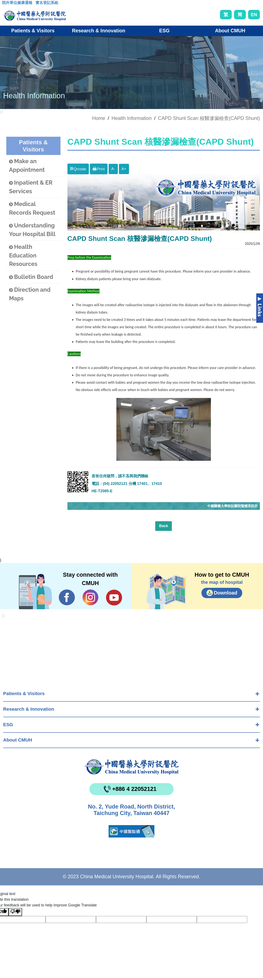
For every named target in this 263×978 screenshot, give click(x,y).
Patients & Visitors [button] (32, 30)
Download (225, 593)
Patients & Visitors (24, 693)
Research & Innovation (28, 709)
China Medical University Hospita (131, 767)
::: (5, 4)
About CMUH (17, 740)
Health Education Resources (23, 255)
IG (90, 597)
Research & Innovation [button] (98, 30)
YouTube (114, 597)
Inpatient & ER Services (31, 186)
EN (254, 14)
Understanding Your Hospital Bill (32, 229)
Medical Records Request (32, 208)
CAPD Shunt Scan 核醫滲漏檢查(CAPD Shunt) (209, 118)
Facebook (67, 597)
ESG (8, 724)
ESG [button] (164, 30)
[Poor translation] (15, 912)
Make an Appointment (27, 165)
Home (98, 118)
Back (163, 526)
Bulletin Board (31, 277)
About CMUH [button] (230, 30)
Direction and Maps (29, 294)
